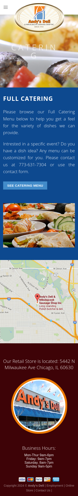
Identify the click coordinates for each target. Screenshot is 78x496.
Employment (55, 485)
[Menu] (5, 7)
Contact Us (43, 490)
